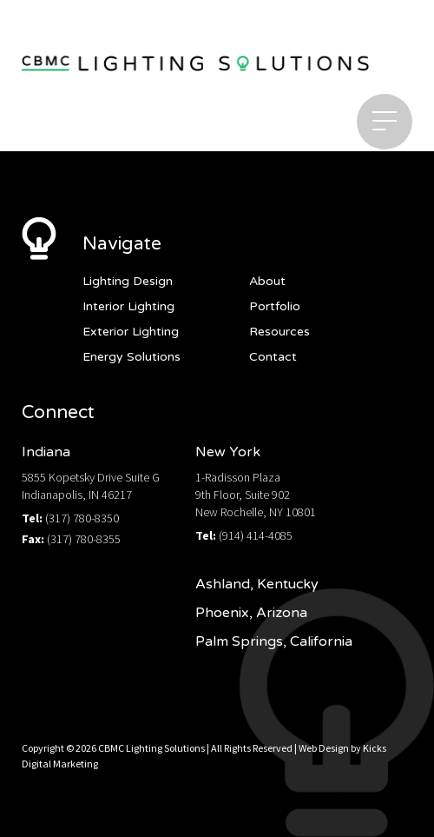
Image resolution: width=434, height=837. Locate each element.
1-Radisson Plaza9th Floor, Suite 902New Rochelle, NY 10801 (255, 494)
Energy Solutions (131, 356)
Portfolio (274, 306)
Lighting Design (127, 281)
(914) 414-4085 (256, 535)
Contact (273, 356)
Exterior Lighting (130, 331)
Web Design (324, 747)
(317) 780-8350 (82, 518)
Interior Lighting (128, 306)
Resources (279, 331)
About (267, 281)
